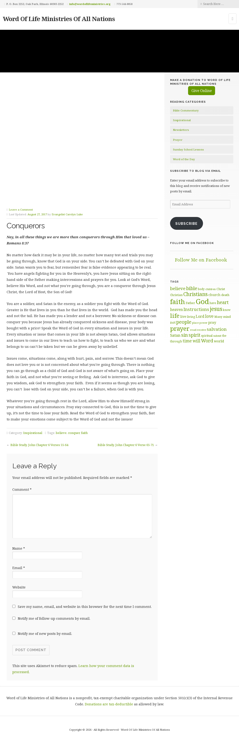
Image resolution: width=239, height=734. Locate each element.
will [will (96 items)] (196, 341)
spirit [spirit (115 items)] (194, 335)
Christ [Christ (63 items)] (220, 289)
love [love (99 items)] (209, 316)
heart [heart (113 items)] (223, 302)
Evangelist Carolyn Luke (67, 192)
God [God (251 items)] (202, 301)
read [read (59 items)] (193, 330)
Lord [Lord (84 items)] (200, 316)
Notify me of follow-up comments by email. (54, 596)
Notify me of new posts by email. (45, 611)
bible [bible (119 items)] (191, 288)
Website (19, 565)
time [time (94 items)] (187, 341)
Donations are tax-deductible (109, 682)
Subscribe (186, 223)
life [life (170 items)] (175, 315)
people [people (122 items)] (183, 321)
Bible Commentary (186, 110)
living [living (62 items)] (191, 317)
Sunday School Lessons (188, 149)
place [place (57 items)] (195, 322)
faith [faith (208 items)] (177, 301)
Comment (22, 467)
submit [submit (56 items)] (217, 335)
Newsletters (181, 130)
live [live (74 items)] (183, 316)
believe (61, 411)
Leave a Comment (21, 187)
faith (84, 411)
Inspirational (32, 411)
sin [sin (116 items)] (184, 335)
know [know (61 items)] (226, 310)
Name (18, 526)
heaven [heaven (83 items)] (176, 309)
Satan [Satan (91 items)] (175, 335)
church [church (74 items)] (214, 294)
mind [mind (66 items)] (227, 316)
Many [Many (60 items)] (218, 316)
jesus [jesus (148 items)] (216, 309)
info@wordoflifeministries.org (90, 4)
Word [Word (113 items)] (207, 340)
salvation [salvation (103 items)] (217, 329)
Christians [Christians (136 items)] (195, 294)
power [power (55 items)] (203, 322)
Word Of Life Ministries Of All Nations (59, 18)
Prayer (177, 139)
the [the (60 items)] (224, 335)
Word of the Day (184, 159)
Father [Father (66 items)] (190, 303)
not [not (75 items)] (173, 322)
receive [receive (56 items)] (201, 330)
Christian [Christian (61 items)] (176, 295)
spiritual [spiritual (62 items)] (206, 336)
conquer (74, 411)
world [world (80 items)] (219, 341)
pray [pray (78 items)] (212, 322)
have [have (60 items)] (213, 303)
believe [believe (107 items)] (177, 288)
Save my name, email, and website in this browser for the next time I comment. (85, 584)
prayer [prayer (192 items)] (179, 328)
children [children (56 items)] (210, 289)
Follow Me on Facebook (192, 243)
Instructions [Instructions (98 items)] (196, 309)
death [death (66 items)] (225, 295)
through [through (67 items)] (176, 341)
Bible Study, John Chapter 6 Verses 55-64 (39, 423)
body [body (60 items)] (201, 289)
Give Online (201, 90)
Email (18, 546)
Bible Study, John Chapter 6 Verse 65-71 (126, 423)
